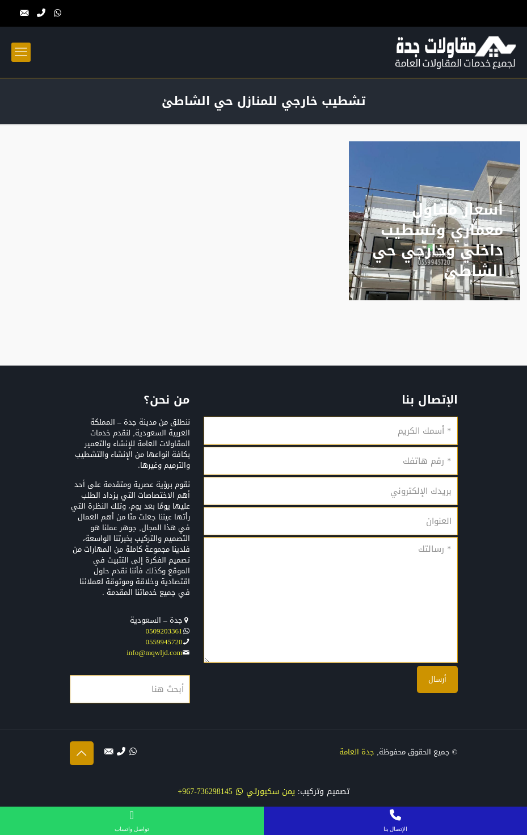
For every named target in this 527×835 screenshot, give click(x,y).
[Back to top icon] (82, 753)
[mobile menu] (21, 52)
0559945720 (164, 642)
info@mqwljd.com (154, 652)
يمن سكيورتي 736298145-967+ (236, 791)
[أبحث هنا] (130, 689)
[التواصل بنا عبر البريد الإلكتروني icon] (24, 13)
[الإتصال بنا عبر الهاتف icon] (41, 13)
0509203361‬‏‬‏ (164, 631)
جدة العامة (356, 752)
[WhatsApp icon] (57, 13)
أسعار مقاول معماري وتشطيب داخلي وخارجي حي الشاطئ (437, 240)
